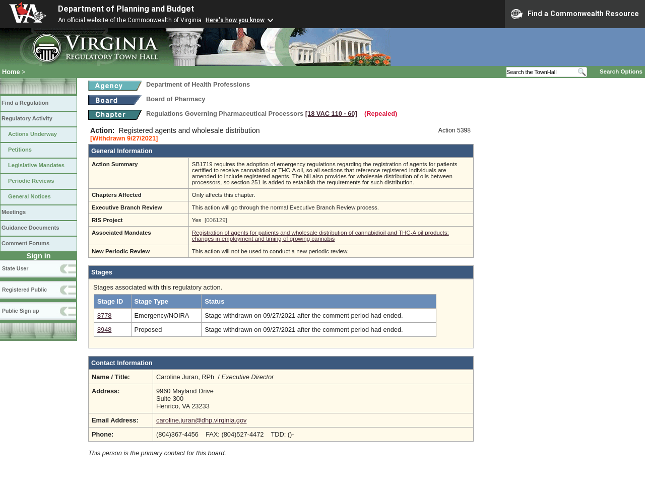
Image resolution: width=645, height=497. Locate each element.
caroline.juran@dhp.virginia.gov (201, 420)
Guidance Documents (30, 228)
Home (11, 72)
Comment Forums (25, 243)
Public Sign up (20, 311)
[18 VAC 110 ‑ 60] (331, 113)
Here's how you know (235, 20)
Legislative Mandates (36, 165)
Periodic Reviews (31, 181)
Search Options (621, 71)
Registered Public (24, 290)
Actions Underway (32, 134)
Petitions (20, 150)
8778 (104, 315)
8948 (104, 329)
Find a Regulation (25, 103)
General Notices (29, 196)
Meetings (14, 212)
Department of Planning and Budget (126, 9)
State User (15, 268)
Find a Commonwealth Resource (575, 14)
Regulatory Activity (27, 118)
